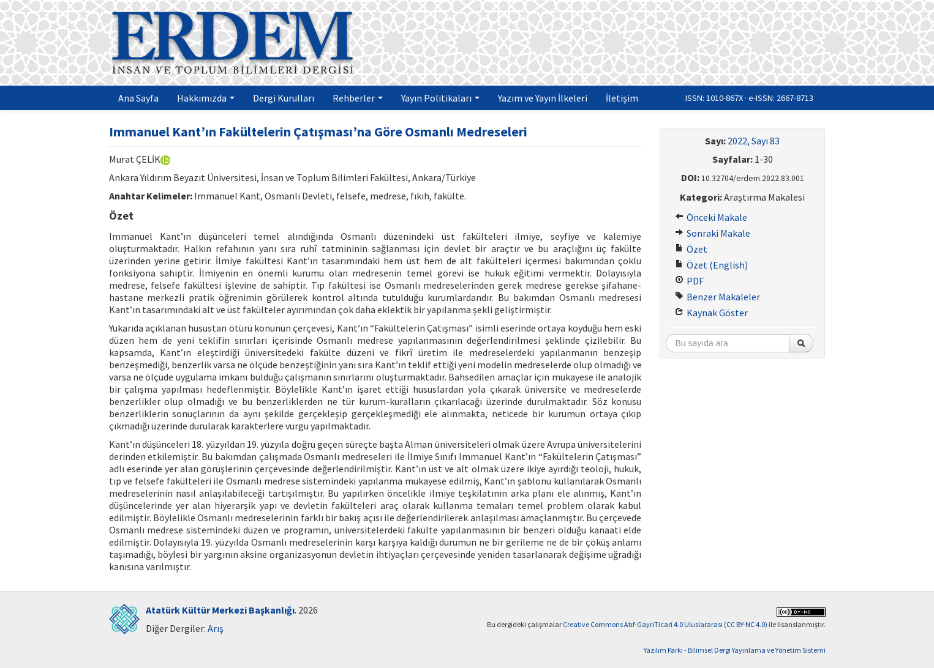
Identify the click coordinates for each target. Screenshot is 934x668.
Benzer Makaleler (717, 297)
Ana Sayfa (138, 98)
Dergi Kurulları (283, 98)
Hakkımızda (206, 98)
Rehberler (358, 98)
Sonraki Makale (712, 233)
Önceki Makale (711, 217)
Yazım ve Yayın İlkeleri (542, 98)
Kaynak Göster (711, 312)
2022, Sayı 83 (754, 141)
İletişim (622, 98)
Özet (691, 249)
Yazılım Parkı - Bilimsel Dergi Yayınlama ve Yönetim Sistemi (735, 650)
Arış (216, 628)
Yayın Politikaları (440, 98)
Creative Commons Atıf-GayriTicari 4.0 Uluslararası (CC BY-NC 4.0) (665, 624)
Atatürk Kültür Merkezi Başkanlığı (220, 610)
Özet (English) (711, 265)
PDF (689, 281)
